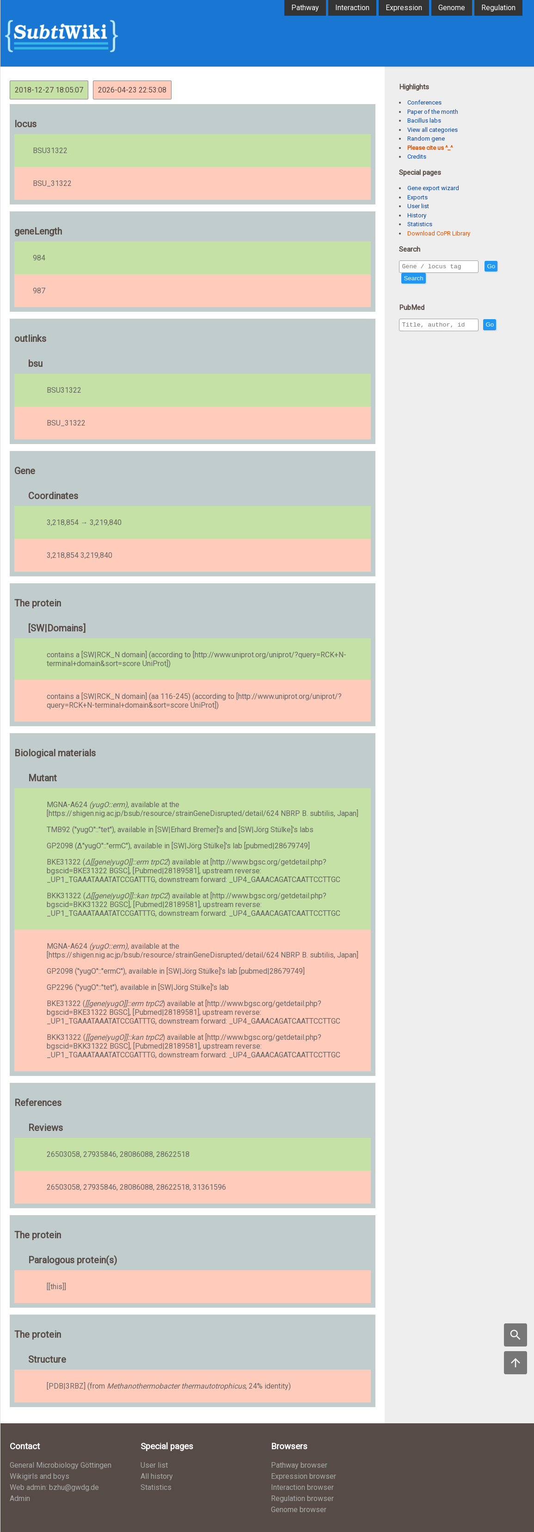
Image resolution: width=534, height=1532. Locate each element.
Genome (451, 7)
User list (418, 206)
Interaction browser (302, 1487)
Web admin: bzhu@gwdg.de (54, 1487)
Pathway (305, 7)
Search (413, 279)
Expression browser (303, 1476)
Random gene (426, 138)
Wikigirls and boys (39, 1476)
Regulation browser (302, 1498)
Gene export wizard (433, 188)
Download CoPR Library (438, 233)
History (416, 215)
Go (511, 266)
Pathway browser (299, 1465)
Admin (20, 1498)
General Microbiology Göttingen (60, 1465)
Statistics (419, 224)
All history (157, 1476)
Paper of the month (432, 111)
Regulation (498, 7)
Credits (416, 156)
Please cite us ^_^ (430, 147)
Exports (417, 197)
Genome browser (298, 1509)
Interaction (352, 7)
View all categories (432, 129)
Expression (404, 7)
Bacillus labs (424, 120)
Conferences (424, 102)
